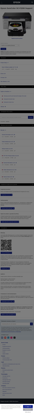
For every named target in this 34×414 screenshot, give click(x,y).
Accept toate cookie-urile (27, 406)
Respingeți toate (28, 409)
